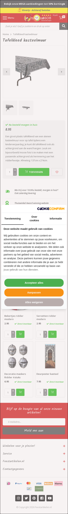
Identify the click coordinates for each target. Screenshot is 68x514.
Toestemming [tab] (12, 218)
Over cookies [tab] (34, 218)
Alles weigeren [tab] (34, 302)
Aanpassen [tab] (34, 292)
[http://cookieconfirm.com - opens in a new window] (50, 208)
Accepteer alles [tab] (34, 282)
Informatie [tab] (56, 218)
